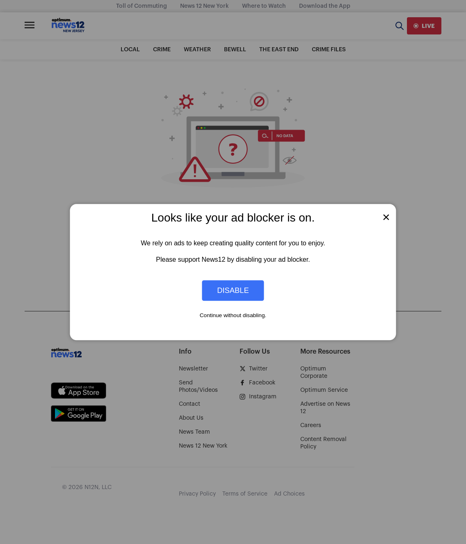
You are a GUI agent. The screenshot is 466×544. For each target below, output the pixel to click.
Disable (233, 290)
